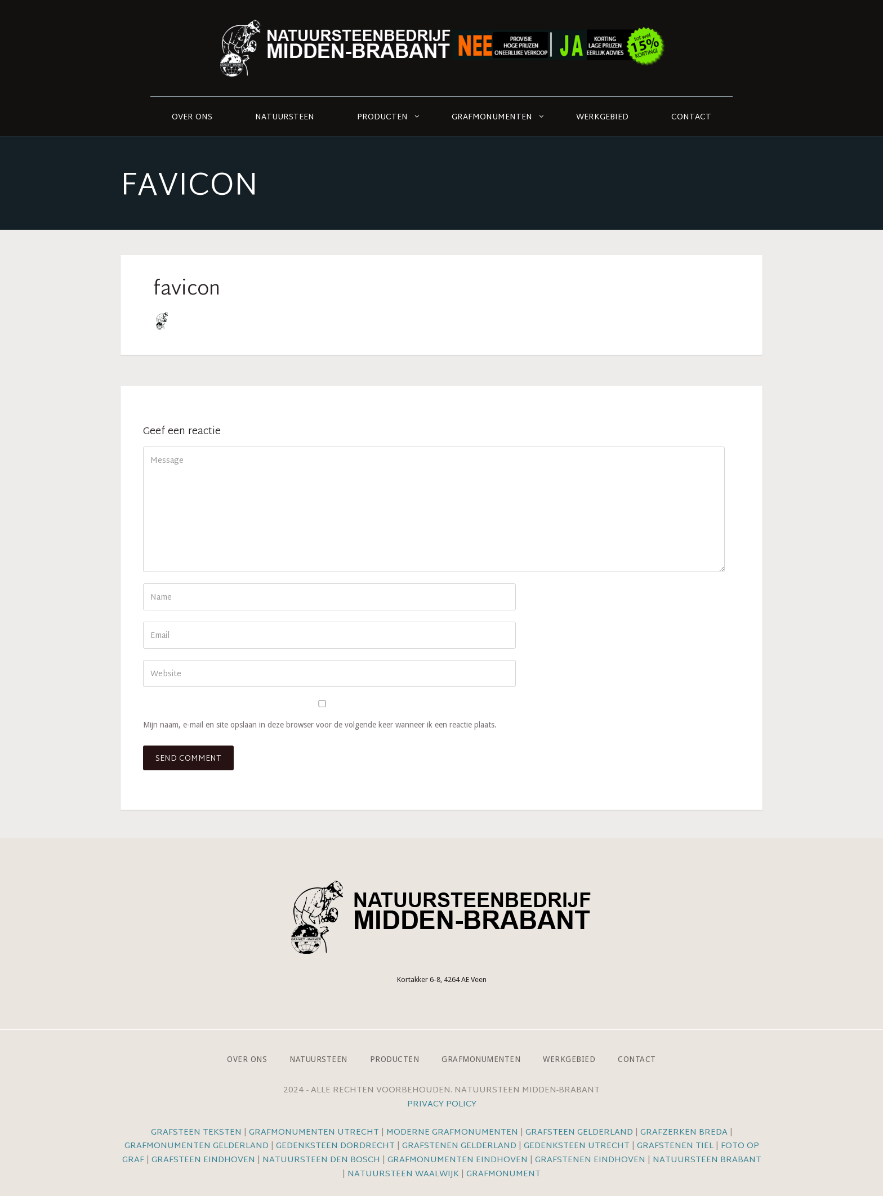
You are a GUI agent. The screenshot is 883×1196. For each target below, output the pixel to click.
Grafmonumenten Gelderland (196, 1146)
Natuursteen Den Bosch (321, 1160)
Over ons (192, 117)
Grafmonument (503, 1174)
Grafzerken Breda (684, 1132)
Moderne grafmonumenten (452, 1132)
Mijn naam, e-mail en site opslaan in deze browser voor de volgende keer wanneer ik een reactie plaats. (320, 724)
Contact (691, 117)
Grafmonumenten (492, 117)
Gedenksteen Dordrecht (335, 1146)
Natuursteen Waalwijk (403, 1174)
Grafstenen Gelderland (459, 1146)
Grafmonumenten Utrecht (314, 1132)
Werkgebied (602, 117)
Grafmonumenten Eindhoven (457, 1160)
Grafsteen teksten (196, 1132)
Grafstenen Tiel (675, 1146)
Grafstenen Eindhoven (590, 1160)
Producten (382, 117)
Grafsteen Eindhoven (203, 1160)
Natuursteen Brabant (707, 1160)
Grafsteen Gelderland (579, 1132)
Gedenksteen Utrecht (578, 1146)
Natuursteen (284, 117)
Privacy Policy (441, 1104)
